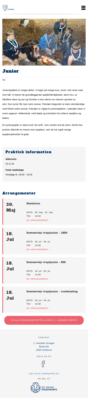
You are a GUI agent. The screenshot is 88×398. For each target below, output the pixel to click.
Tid (28, 216)
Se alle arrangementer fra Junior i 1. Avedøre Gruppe (44, 320)
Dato (29, 212)
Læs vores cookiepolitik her (44, 373)
